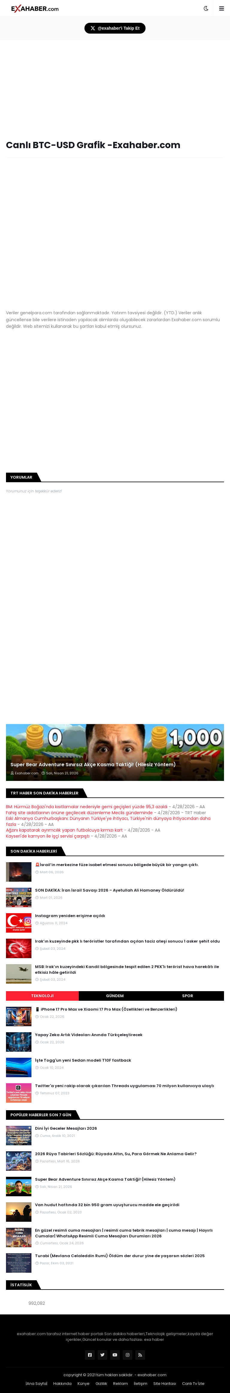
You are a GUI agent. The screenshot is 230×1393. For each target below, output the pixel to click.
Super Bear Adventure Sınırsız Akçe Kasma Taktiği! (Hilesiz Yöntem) (93, 764)
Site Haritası (164, 1383)
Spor (187, 996)
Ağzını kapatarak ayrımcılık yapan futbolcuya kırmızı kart (64, 830)
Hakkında (62, 1383)
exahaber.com (152, 1375)
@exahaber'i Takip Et (115, 28)
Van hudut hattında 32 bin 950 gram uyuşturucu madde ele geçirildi (107, 1205)
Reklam (120, 1383)
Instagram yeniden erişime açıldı (70, 916)
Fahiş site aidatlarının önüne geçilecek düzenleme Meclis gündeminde (79, 813)
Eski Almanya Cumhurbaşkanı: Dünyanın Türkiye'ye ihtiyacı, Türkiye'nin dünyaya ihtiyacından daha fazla (108, 821)
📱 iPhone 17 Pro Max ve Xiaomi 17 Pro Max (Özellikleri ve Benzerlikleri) (106, 1009)
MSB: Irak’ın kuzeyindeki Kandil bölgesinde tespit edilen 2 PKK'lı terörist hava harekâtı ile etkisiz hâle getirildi (127, 969)
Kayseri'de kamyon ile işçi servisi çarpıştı (48, 836)
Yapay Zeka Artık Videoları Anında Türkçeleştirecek (89, 1035)
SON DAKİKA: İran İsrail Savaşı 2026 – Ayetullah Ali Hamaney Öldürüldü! (109, 890)
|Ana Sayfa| (36, 1383)
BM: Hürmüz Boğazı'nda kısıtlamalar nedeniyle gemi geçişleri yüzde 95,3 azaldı (86, 807)
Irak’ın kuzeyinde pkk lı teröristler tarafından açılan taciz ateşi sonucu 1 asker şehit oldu (127, 941)
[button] (206, 8)
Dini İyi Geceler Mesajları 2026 (66, 1128)
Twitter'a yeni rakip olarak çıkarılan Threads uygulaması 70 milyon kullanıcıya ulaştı (124, 1086)
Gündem (115, 996)
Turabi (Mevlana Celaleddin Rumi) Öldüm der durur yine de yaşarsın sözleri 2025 (120, 1256)
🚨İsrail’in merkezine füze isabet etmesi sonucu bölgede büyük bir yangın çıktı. (117, 865)
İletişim (140, 1383)
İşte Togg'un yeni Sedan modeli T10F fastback (83, 1060)
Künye (84, 1383)
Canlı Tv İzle (193, 1383)
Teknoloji (42, 996)
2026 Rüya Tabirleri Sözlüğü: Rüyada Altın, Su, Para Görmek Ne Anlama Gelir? (116, 1154)
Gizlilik (101, 1383)
